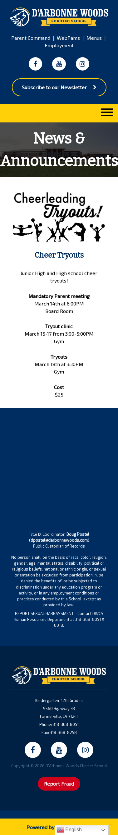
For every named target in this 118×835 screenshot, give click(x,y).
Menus (94, 38)
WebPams (68, 38)
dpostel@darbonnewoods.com (59, 540)
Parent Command (30, 38)
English (69, 830)
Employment (59, 45)
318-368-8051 (66, 724)
